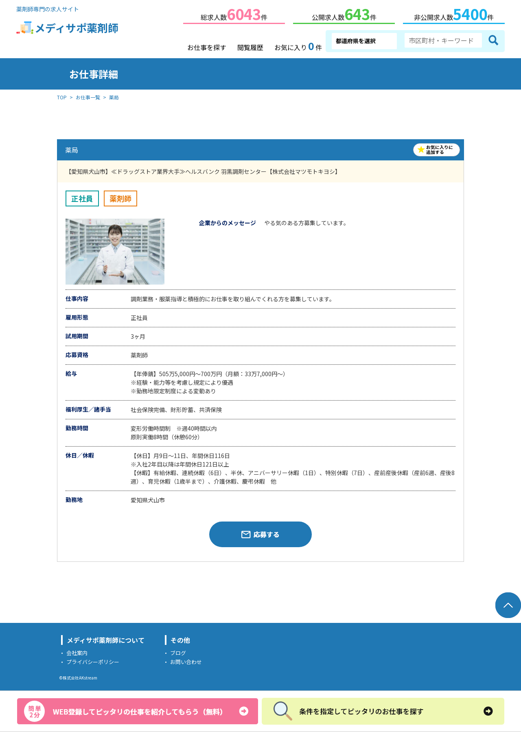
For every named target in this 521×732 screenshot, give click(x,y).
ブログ (178, 651)
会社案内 (77, 651)
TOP (62, 95)
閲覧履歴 (250, 45)
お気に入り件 (298, 44)
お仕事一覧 (88, 95)
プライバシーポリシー (92, 660)
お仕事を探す (206, 45)
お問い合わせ (186, 660)
